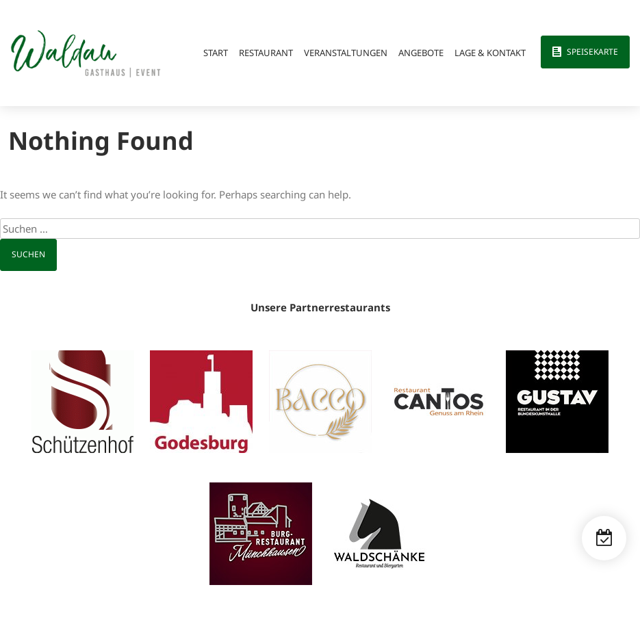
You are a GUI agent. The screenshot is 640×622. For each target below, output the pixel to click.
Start (215, 53)
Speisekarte (592, 51)
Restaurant (266, 53)
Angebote (421, 53)
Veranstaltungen (345, 53)
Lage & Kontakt (490, 53)
